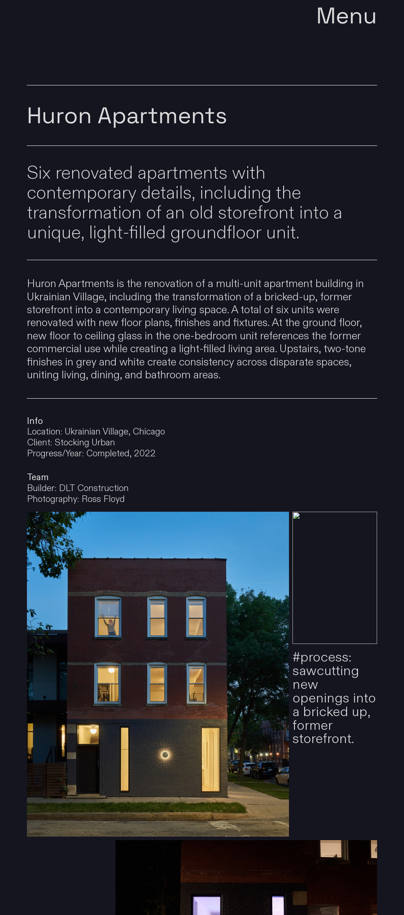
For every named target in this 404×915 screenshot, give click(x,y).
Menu (346, 17)
